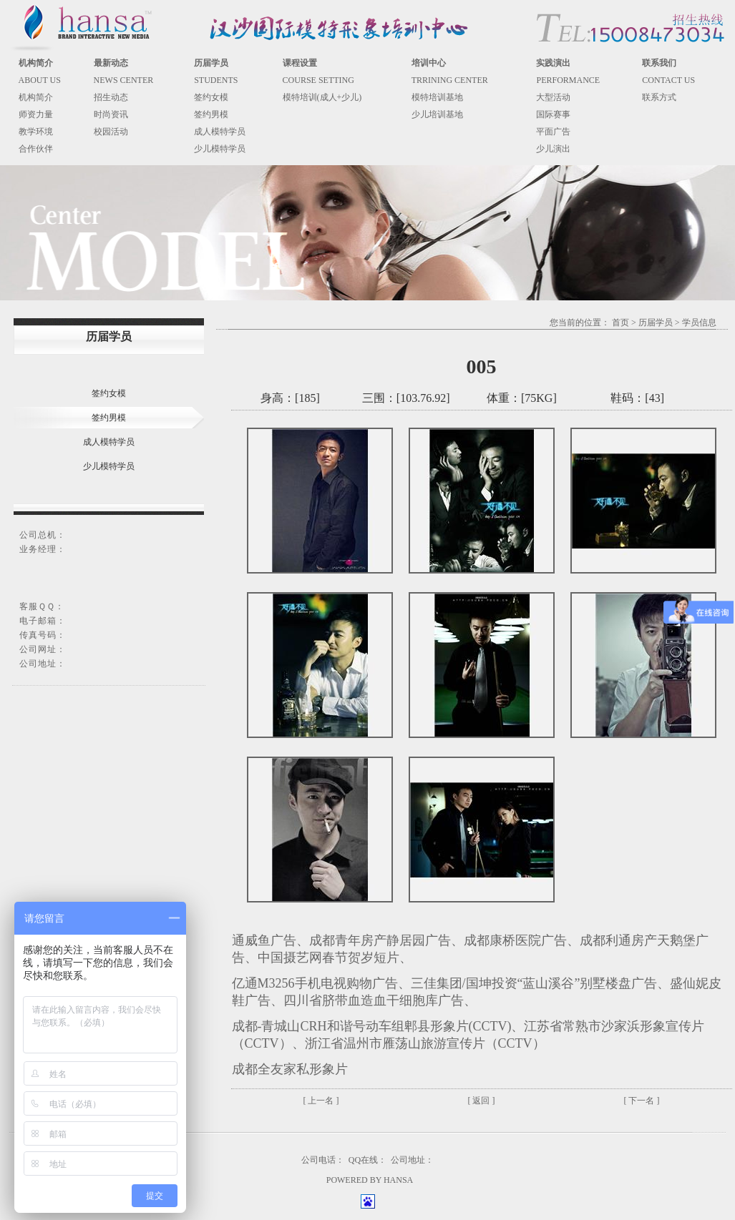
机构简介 (36, 97)
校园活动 (111, 132)
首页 (620, 323)
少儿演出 (553, 149)
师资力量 (36, 114)
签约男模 (211, 114)
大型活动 (553, 97)
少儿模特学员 (219, 149)
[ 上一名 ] (321, 1101)
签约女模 (211, 97)
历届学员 (655, 323)
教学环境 (36, 132)
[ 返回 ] (481, 1101)
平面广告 (553, 132)
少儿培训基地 (437, 114)
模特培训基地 (437, 97)
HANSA (398, 1180)
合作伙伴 (36, 149)
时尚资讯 (111, 114)
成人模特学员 (219, 132)
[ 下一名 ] (642, 1101)
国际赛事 (553, 114)
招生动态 (111, 97)
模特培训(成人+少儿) (322, 97)
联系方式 (659, 97)
